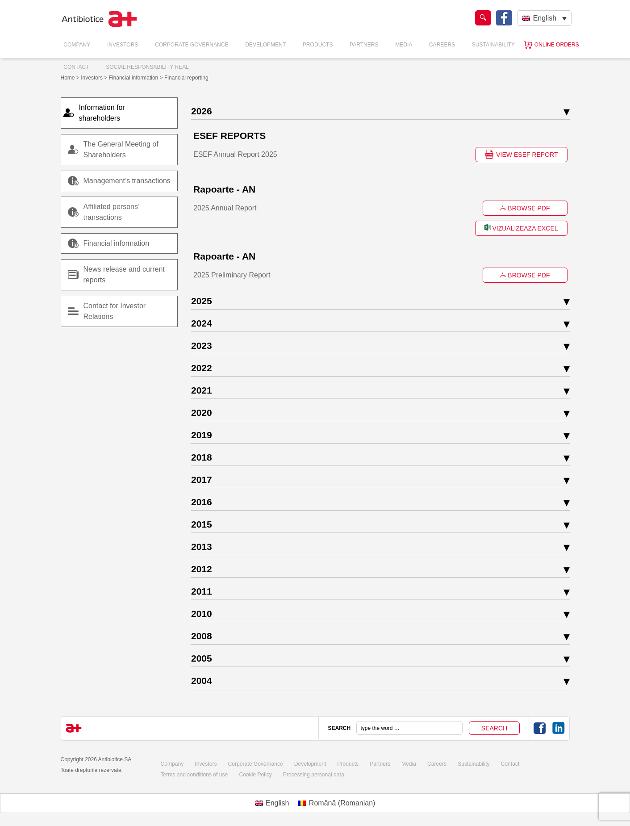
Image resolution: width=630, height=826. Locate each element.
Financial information (109, 243)
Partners (364, 45)
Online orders (556, 45)
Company (77, 45)
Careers (442, 45)
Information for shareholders (106, 113)
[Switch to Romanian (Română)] (336, 803)
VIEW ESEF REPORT (521, 154)
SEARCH (339, 728)
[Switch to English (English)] (272, 803)
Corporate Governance (191, 45)
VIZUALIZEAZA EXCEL (521, 227)
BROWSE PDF (525, 208)
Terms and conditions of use (193, 774)
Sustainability (493, 45)
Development (265, 45)
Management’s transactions (119, 181)
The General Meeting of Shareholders (121, 149)
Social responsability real (147, 67)
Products (318, 45)
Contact (76, 67)
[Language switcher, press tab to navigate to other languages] (544, 18)
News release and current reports (124, 274)
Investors (122, 45)
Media (404, 45)
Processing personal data (312, 774)
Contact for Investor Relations (114, 311)
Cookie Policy (254, 774)
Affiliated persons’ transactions (111, 212)
